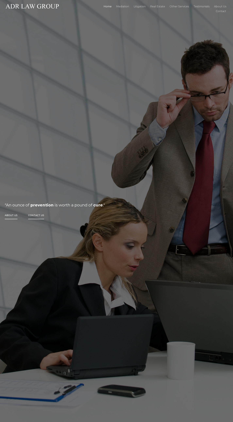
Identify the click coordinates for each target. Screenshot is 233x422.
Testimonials (201, 6)
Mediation (122, 6)
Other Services (179, 6)
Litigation (140, 6)
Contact (221, 11)
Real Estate (157, 6)
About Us (11, 215)
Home (108, 6)
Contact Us (36, 215)
